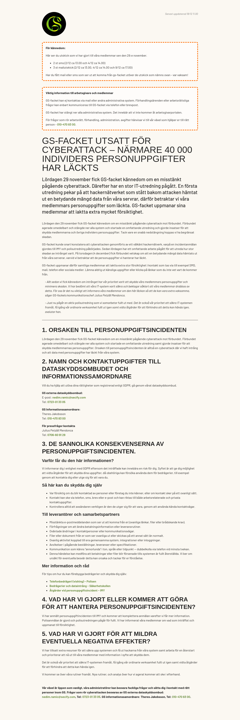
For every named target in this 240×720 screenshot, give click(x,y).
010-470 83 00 (66, 124)
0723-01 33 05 (56, 402)
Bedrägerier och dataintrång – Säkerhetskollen (80, 586)
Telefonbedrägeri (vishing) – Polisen (73, 581)
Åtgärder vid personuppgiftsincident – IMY (77, 590)
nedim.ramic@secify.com (69, 397)
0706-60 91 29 (56, 435)
